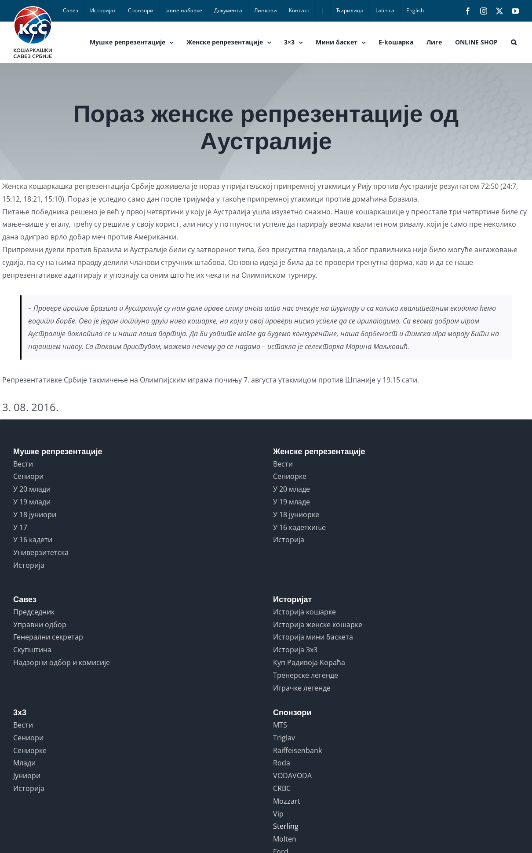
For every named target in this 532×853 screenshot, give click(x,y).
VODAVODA (292, 775)
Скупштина (32, 649)
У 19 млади (32, 502)
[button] (513, 42)
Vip (278, 814)
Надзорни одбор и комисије (61, 662)
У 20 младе (291, 489)
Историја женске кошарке (317, 624)
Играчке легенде (302, 688)
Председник (34, 612)
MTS (280, 725)
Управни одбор (39, 624)
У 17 (20, 527)
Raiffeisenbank (297, 750)
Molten (284, 839)
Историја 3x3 (295, 649)
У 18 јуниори (34, 514)
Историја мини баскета (313, 637)
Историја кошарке (304, 612)
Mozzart (286, 801)
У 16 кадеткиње (299, 527)
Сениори (28, 476)
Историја (28, 565)
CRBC (282, 788)
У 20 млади (32, 489)
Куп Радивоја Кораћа (309, 662)
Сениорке (289, 476)
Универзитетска (41, 552)
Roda (281, 763)
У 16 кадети (32, 539)
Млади (24, 763)
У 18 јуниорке (296, 514)
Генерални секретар (48, 637)
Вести (23, 464)
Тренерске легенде (305, 675)
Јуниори (26, 775)
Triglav (284, 738)
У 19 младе (291, 502)
